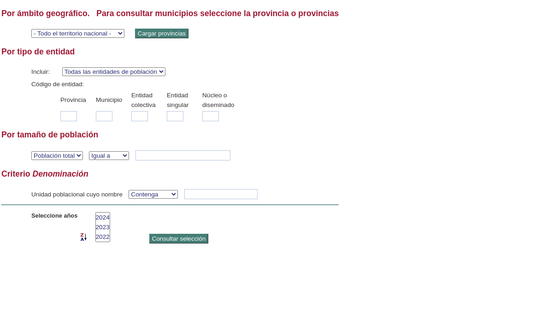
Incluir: (40, 71)
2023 (103, 227)
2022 (103, 237)
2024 (103, 217)
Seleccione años (54, 215)
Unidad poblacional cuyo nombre (77, 194)
